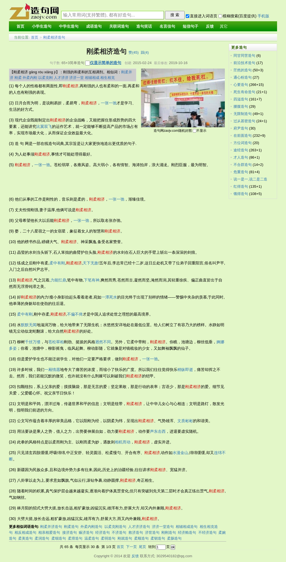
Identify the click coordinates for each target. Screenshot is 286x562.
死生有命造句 (244, 92)
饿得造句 (240, 194)
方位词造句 (242, 143)
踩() (145, 52)
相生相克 (107, 78)
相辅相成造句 (186, 527)
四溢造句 (240, 99)
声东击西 (158, 431)
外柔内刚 (30, 78)
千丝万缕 (32, 342)
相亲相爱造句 (49, 532)
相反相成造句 (25, 532)
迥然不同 (103, 342)
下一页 (131, 547)
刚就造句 (125, 538)
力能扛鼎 (58, 280)
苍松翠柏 (56, 342)
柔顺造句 (141, 538)
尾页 (142, 547)
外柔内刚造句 (91, 527)
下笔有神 (91, 280)
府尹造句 (240, 128)
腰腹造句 (240, 106)
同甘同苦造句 (244, 55)
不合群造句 (242, 165)
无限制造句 (242, 114)
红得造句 (240, 186)
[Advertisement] (110, 182)
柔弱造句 (108, 538)
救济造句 (135, 532)
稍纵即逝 (185, 369)
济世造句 (152, 532)
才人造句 (240, 157)
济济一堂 (76, 78)
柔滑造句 (75, 538)
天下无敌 (90, 263)
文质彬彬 (185, 420)
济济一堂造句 (163, 527)
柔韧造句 (158, 538)
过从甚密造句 (244, 121)
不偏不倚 (75, 314)
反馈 (135, 556)
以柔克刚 (45, 78)
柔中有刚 (57, 263)
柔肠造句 (174, 538)
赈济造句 (86, 532)
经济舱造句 (187, 532)
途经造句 (240, 150)
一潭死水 (109, 297)
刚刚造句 (168, 532)
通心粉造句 (242, 77)
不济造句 (119, 532)
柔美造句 (25, 538)
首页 (34, 37)
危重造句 (240, 172)
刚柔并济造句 (51, 527)
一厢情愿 (52, 369)
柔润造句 (42, 538)
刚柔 (18, 78)
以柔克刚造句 (115, 527)
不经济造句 (207, 532)
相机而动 (122, 442)
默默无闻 (29, 325)
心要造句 (240, 85)
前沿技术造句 (244, 63)
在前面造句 (242, 135)
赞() (133, 52)
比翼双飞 (44, 126)
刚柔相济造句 (54, 37)
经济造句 (102, 532)
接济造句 (69, 532)
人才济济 (61, 78)
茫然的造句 (242, 70)
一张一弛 (108, 103)
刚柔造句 (71, 527)
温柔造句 (91, 538)
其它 (224, 26)
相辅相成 (92, 78)
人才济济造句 (139, 527)
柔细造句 (58, 538)
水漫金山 (180, 452)
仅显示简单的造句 (105, 62)
